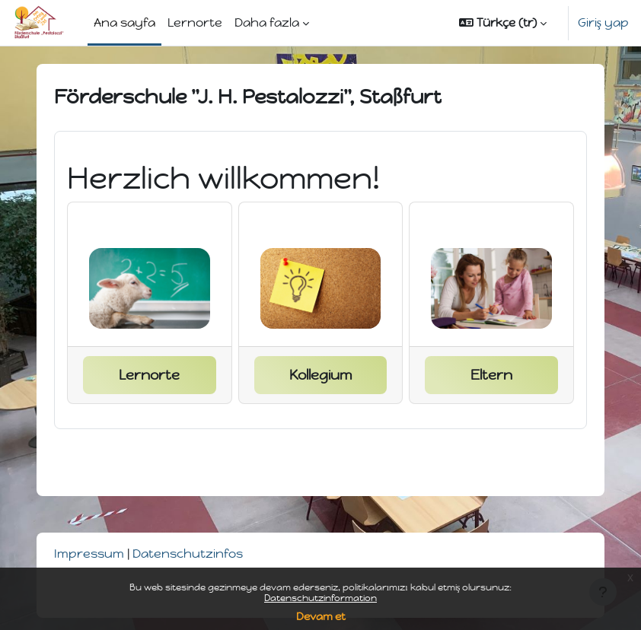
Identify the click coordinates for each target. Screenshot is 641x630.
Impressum (89, 553)
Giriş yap (603, 22)
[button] (503, 23)
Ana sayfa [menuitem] (124, 22)
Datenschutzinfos (187, 553)
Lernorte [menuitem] (194, 22)
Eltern (491, 375)
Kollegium (320, 375)
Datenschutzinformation (320, 598)
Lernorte (149, 375)
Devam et (321, 616)
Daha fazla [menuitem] (266, 22)
